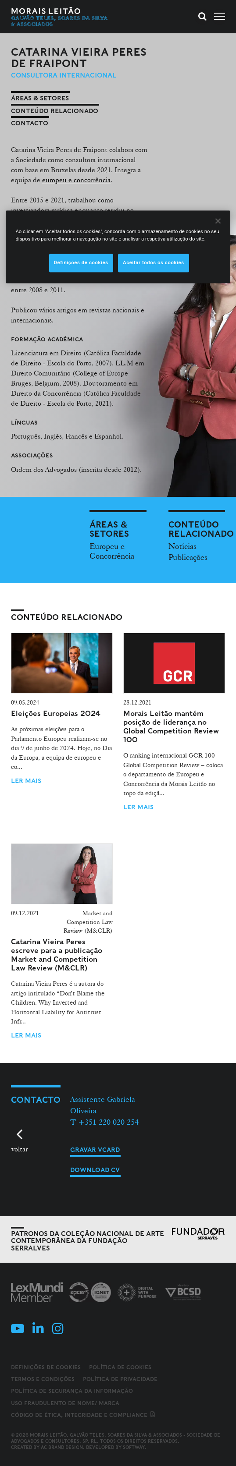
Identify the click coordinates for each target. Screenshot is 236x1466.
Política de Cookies (120, 1367)
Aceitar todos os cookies (153, 262)
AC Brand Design (62, 1447)
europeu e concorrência (76, 180)
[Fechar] (218, 220)
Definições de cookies (46, 1367)
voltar (19, 1149)
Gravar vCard (95, 1149)
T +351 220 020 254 (104, 1121)
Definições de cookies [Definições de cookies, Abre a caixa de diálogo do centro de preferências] (81, 262)
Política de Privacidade (120, 1379)
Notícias (182, 546)
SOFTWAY (134, 1447)
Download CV (95, 1169)
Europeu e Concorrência (111, 551)
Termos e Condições (43, 1379)
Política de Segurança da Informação (72, 1391)
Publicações (187, 557)
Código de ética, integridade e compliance (83, 1415)
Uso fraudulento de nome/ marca (65, 1403)
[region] (118, 246)
